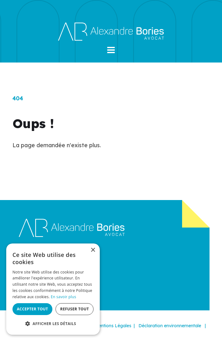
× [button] (92, 250)
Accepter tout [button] (32, 309)
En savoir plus (63, 296)
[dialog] (53, 289)
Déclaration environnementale (169, 325)
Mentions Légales (112, 325)
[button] (111, 50)
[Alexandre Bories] (111, 31)
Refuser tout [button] (74, 309)
